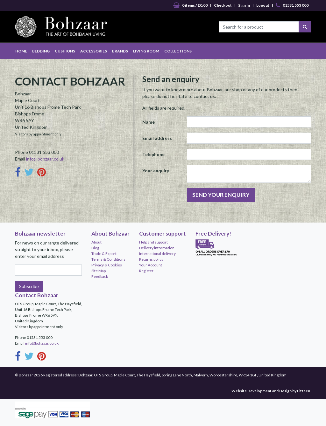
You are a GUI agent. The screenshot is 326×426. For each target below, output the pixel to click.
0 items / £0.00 (190, 5)
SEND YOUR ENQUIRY (221, 194)
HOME (21, 51)
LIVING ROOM (146, 51)
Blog (95, 247)
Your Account (150, 265)
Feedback (99, 276)
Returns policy (151, 259)
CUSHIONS (65, 51)
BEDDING (41, 51)
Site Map (98, 270)
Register (146, 270)
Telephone (153, 154)
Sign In (244, 5)
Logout (262, 5)
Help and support (153, 242)
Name (148, 122)
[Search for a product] (259, 26)
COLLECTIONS (178, 51)
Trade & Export (104, 253)
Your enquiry (155, 170)
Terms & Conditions (108, 259)
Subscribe (29, 286)
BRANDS (120, 51)
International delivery (157, 253)
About (96, 242)
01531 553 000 (292, 5)
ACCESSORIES (93, 51)
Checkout (223, 5)
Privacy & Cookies (106, 265)
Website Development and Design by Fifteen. (271, 390)
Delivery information (156, 247)
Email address (157, 138)
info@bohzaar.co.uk (45, 158)
